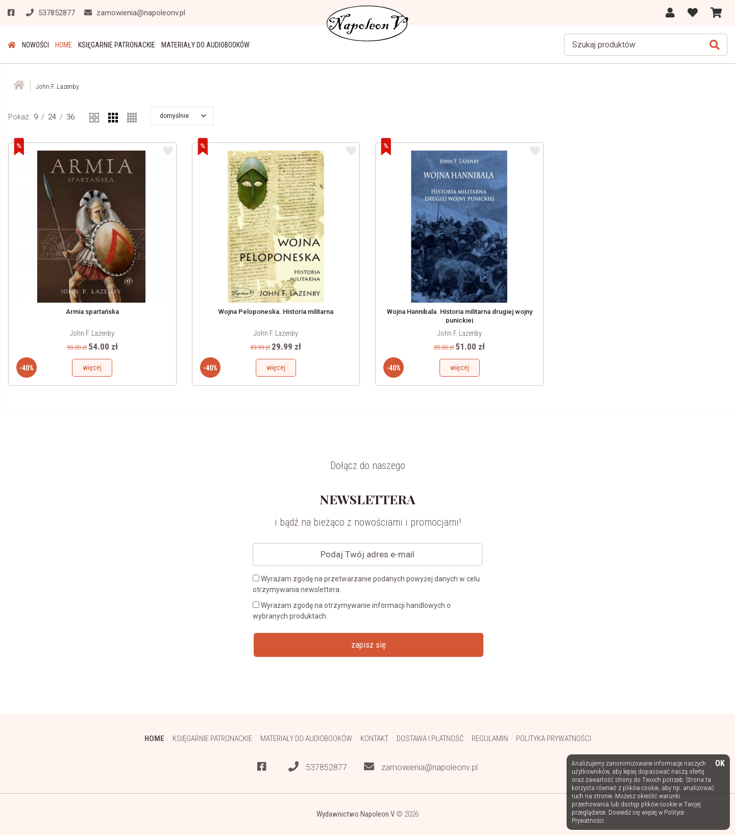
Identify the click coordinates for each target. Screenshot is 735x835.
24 (52, 116)
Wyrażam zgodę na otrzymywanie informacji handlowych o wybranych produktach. (352, 610)
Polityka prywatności (553, 738)
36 (70, 116)
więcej (92, 367)
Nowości (35, 45)
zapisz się (368, 645)
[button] (183, 116)
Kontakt (374, 738)
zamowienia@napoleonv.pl (421, 767)
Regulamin (490, 738)
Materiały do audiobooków (205, 45)
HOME (63, 45)
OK (720, 763)
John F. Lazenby (92, 333)
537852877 (317, 767)
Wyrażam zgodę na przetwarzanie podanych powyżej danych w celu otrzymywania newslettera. (366, 584)
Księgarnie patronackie (116, 45)
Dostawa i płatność (430, 738)
